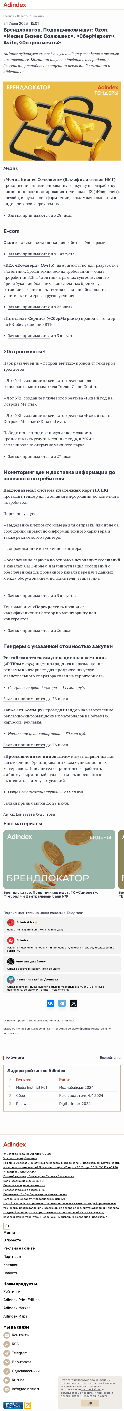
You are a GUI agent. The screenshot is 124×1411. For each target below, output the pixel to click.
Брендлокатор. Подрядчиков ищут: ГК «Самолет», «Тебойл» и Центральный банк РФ (50, 894)
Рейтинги (12, 1291)
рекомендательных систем (78, 1395)
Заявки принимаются (29, 215)
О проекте (12, 1240)
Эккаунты (38, 16)
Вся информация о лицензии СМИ (25, 1180)
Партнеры (12, 1256)
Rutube (18, 1380)
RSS (15, 1344)
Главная (8, 16)
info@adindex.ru (26, 1389)
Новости (22, 16)
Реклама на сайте (19, 1248)
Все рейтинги (110, 1058)
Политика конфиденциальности (24, 1185)
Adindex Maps (15, 1316)
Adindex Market (16, 1308)
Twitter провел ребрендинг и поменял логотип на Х (40, 1020)
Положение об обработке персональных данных (35, 1194)
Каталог (10, 1265)
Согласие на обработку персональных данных (34, 1198)
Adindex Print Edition (21, 1300)
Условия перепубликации (20, 1158)
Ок (90, 1403)
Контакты (20, 1335)
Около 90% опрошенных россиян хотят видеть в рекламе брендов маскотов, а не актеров (57, 1031)
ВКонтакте (21, 1362)
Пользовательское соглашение (24, 1189)
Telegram (20, 1353)
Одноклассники (26, 1371)
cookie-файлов (91, 1389)
